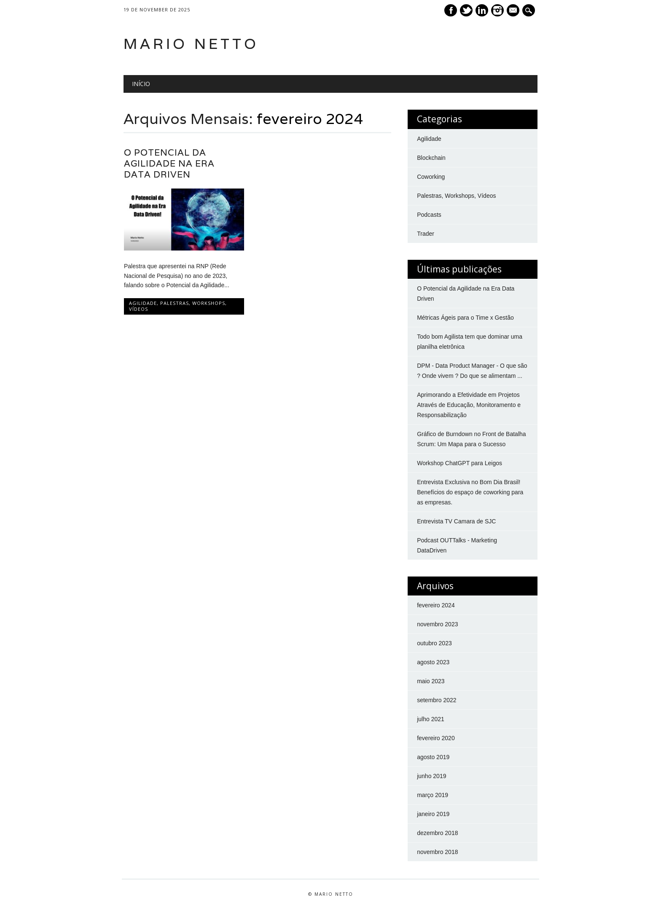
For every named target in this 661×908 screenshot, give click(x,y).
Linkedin (482, 10)
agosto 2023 (433, 662)
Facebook (450, 10)
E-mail (513, 10)
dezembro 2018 (437, 833)
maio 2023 (430, 681)
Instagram (497, 10)
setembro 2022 (436, 700)
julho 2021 (430, 719)
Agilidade (143, 303)
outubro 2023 (434, 643)
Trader (425, 233)
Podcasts (429, 214)
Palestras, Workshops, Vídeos (178, 306)
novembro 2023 (437, 624)
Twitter (466, 10)
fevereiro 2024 (436, 605)
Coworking (431, 176)
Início (141, 84)
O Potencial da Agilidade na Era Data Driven (169, 163)
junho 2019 (431, 776)
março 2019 (432, 795)
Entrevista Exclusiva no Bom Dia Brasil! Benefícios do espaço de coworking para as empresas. (470, 492)
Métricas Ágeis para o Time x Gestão (465, 317)
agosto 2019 (433, 757)
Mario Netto (191, 43)
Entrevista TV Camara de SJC (456, 521)
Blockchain (431, 157)
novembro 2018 (437, 852)
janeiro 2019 (433, 814)
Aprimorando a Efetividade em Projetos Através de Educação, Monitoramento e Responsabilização (469, 404)
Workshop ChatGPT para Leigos (459, 463)
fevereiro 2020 (436, 738)
